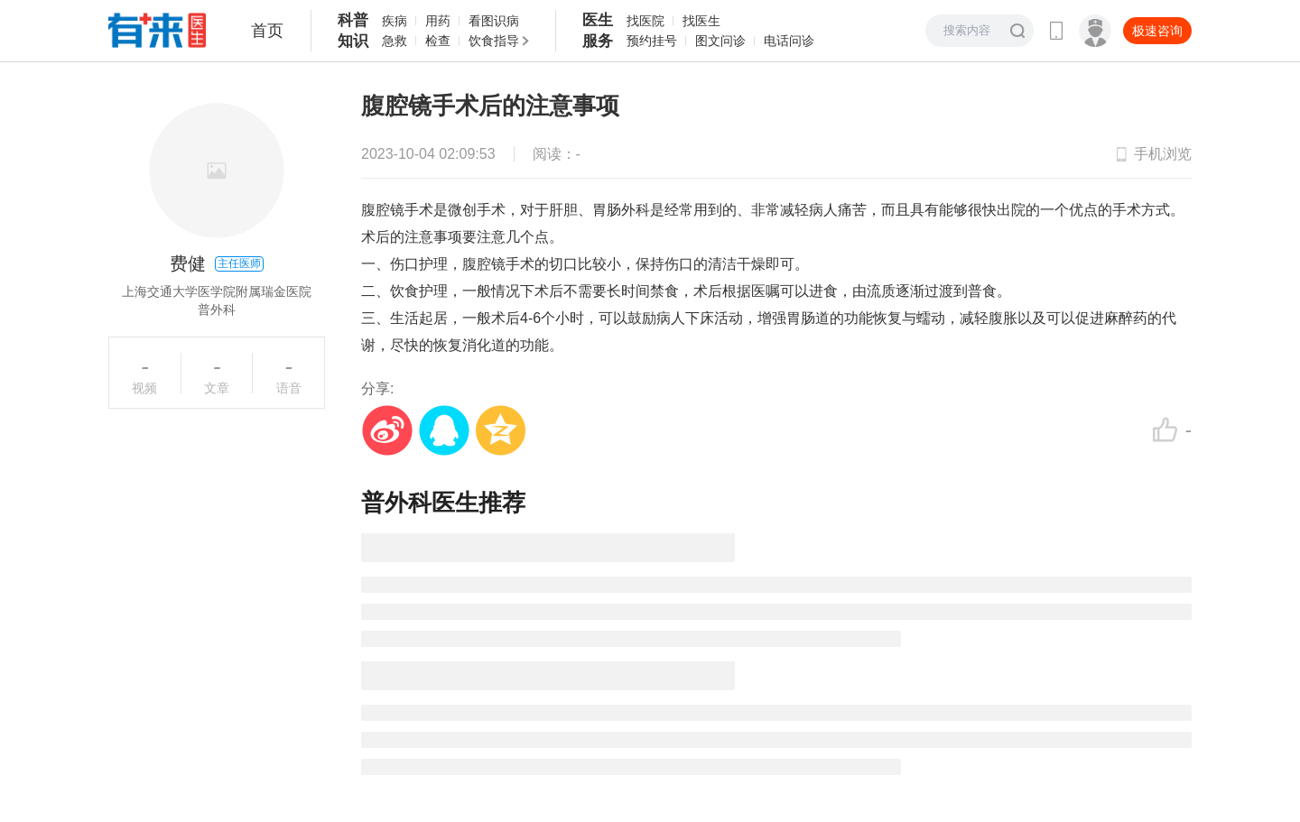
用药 (437, 21)
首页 (267, 31)
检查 (437, 40)
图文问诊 (720, 40)
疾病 (394, 21)
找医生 (701, 21)
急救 (394, 40)
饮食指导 (494, 40)
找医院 (645, 21)
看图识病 (494, 21)
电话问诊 (789, 40)
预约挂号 (652, 40)
